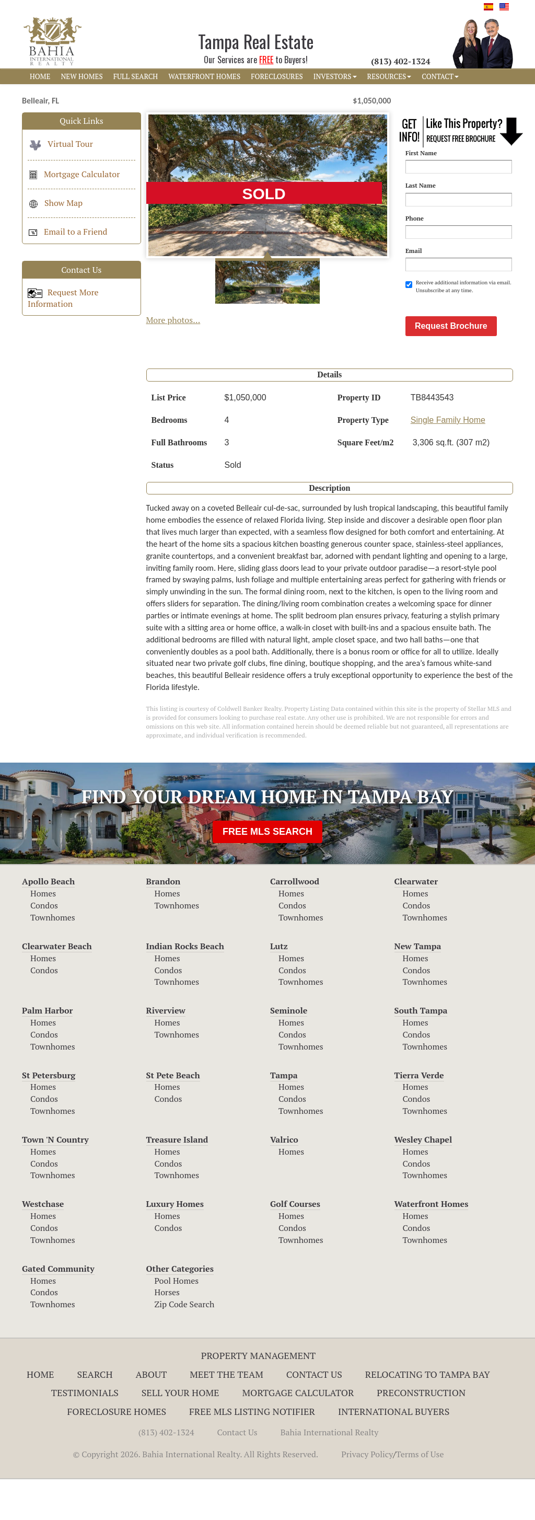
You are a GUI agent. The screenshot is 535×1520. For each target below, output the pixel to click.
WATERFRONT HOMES (204, 76)
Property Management (258, 1396)
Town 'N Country (55, 1180)
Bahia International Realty (330, 1473)
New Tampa (417, 987)
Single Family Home (448, 460)
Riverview (165, 1051)
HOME (40, 76)
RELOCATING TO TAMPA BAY (427, 1415)
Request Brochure (451, 366)
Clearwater (416, 922)
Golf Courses (295, 1244)
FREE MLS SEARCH (267, 872)
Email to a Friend (67, 231)
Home (40, 1415)
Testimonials (85, 1433)
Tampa (284, 1116)
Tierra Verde (419, 1116)
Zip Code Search (185, 1345)
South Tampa (421, 1051)
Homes (43, 934)
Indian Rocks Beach (185, 987)
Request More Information (63, 298)
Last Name (420, 185)
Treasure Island (177, 1180)
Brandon (163, 922)
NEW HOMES (81, 76)
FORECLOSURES (277, 76)
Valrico (284, 1180)
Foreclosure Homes (117, 1452)
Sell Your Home (180, 1433)
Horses (167, 1333)
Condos (44, 946)
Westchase (43, 1244)
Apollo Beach (48, 922)
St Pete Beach (173, 1116)
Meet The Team (226, 1415)
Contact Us (314, 1415)
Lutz (279, 987)
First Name (421, 153)
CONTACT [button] (440, 76)
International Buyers (393, 1452)
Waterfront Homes (431, 1244)
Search (94, 1415)
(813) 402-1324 (166, 1473)
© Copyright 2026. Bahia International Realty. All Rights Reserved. (195, 1495)
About (151, 1415)
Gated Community (58, 1309)
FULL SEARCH (135, 76)
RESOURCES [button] (389, 76)
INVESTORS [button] (335, 76)
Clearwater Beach (57, 987)
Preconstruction (421, 1433)
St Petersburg (48, 1116)
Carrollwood (294, 922)
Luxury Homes (175, 1244)
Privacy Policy (367, 1495)
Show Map (55, 203)
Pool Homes (177, 1321)
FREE (266, 59)
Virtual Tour (60, 143)
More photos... (173, 320)
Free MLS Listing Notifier (252, 1452)
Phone (414, 218)
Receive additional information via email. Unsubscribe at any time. (458, 286)
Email (413, 251)
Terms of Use (420, 1495)
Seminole (288, 1051)
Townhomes (52, 958)
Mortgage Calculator (74, 174)
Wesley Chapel (423, 1180)
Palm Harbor (47, 1051)
